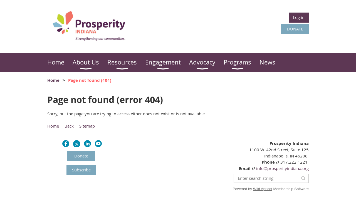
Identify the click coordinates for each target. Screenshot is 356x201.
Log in (299, 17)
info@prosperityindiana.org (282, 168)
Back (69, 126)
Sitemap (87, 126)
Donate (81, 156)
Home (53, 80)
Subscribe (81, 170)
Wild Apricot (262, 189)
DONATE (295, 29)
